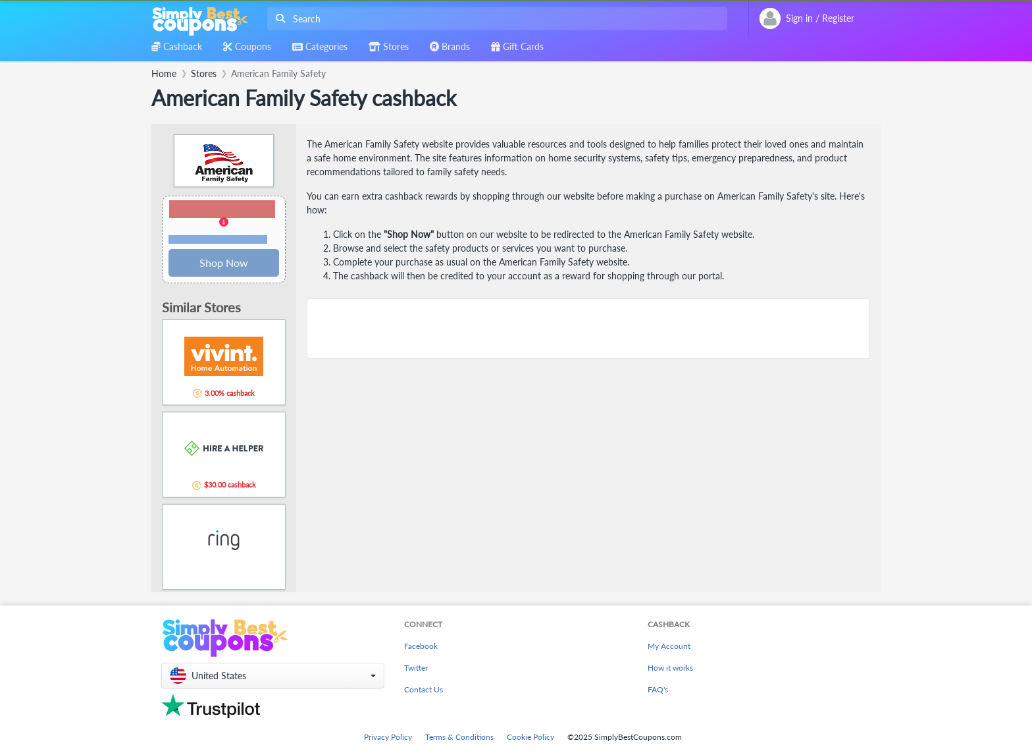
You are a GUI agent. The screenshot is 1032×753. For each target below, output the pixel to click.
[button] (223, 222)
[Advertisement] (588, 328)
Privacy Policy (388, 737)
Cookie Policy (530, 737)
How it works (670, 668)
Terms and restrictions (217, 239)
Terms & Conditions (459, 737)
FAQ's (658, 689)
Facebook (421, 646)
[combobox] (494, 19)
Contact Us (423, 689)
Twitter (416, 668)
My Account (669, 646)
